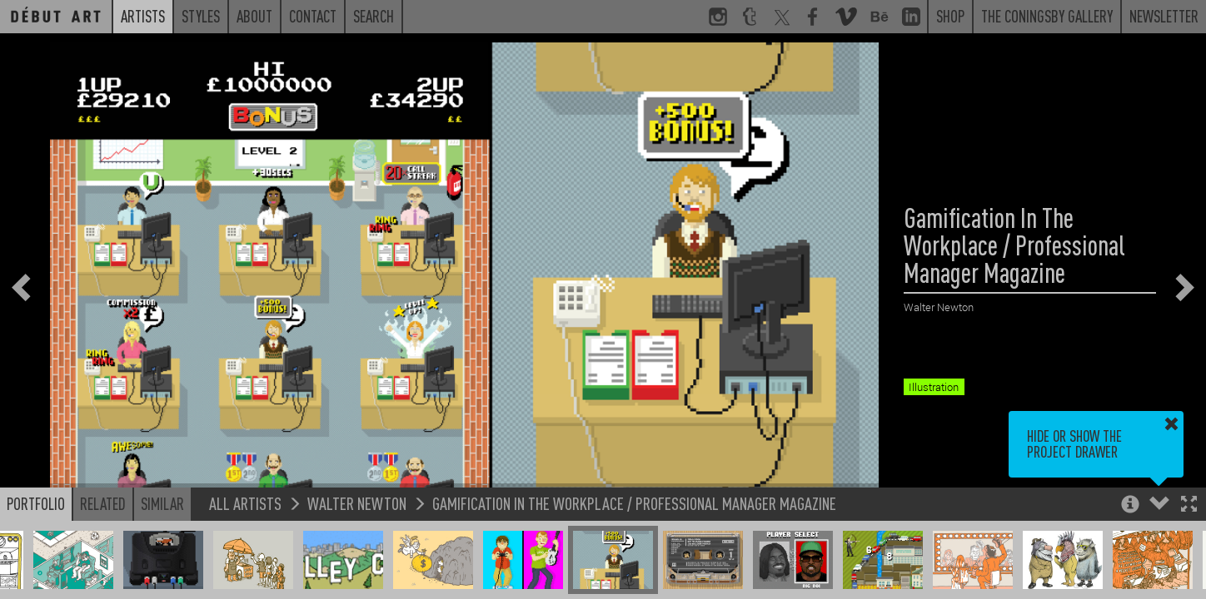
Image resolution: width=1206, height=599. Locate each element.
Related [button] (103, 503)
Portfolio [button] (36, 503)
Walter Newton (356, 503)
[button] (1189, 505)
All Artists (245, 503)
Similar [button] (162, 503)
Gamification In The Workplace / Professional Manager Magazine (634, 503)
